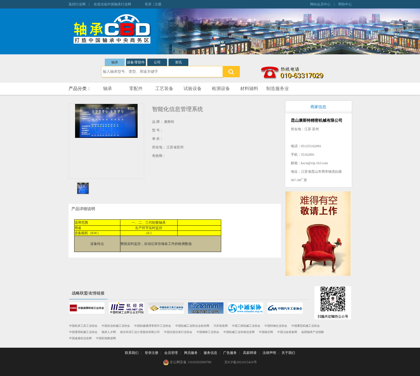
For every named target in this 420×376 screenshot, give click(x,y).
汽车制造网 (221, 325)
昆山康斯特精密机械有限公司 (316, 120)
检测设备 (221, 88)
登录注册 (151, 353)
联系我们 (131, 353)
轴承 (114, 62)
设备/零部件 (136, 62)
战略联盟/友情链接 (88, 293)
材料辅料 (249, 88)
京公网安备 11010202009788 (187, 362)
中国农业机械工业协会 (116, 325)
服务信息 (210, 353)
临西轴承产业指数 (312, 332)
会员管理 (171, 353)
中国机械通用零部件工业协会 (152, 325)
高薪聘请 (250, 353)
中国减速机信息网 (80, 338)
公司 (157, 62)
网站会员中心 (320, 4)
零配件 (136, 88)
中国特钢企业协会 (276, 325)
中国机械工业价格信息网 (239, 332)
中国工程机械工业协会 (246, 325)
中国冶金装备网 (287, 332)
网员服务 (191, 353)
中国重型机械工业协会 (305, 325)
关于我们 (288, 353)
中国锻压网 (266, 332)
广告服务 (230, 353)
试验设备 (193, 88)
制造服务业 (277, 88)
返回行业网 (77, 4)
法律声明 (269, 353)
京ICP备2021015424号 (240, 362)
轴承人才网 (109, 332)
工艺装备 (164, 88)
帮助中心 (345, 4)
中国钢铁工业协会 (208, 332)
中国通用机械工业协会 (83, 332)
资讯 (178, 62)
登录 (148, 4)
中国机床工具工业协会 (83, 325)
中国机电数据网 (106, 338)
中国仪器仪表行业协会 (178, 332)
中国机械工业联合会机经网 (192, 325)
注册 (158, 4)
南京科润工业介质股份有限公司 (140, 332)
